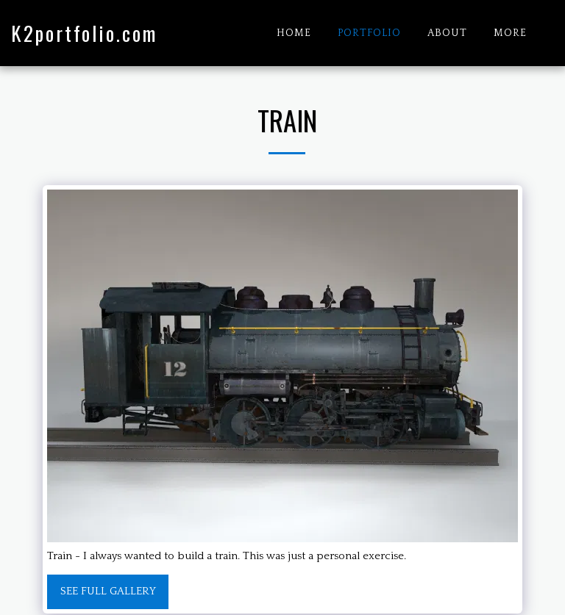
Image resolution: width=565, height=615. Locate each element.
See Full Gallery (108, 591)
